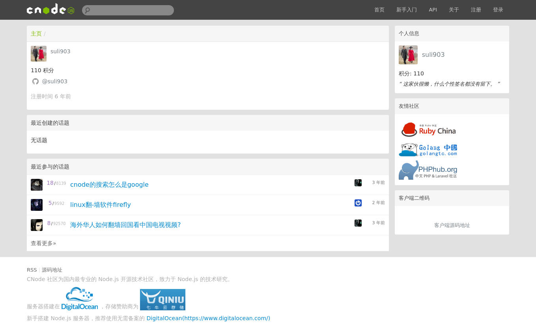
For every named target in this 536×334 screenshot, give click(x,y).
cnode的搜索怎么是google (109, 184)
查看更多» (43, 243)
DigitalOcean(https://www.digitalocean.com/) (208, 318)
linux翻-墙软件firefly (100, 204)
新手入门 (406, 10)
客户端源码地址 (452, 225)
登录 (498, 10)
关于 (454, 10)
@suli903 (54, 81)
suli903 (433, 54)
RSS (32, 270)
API (433, 10)
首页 (379, 10)
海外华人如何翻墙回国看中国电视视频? (125, 225)
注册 (476, 10)
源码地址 (52, 270)
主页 (36, 33)
